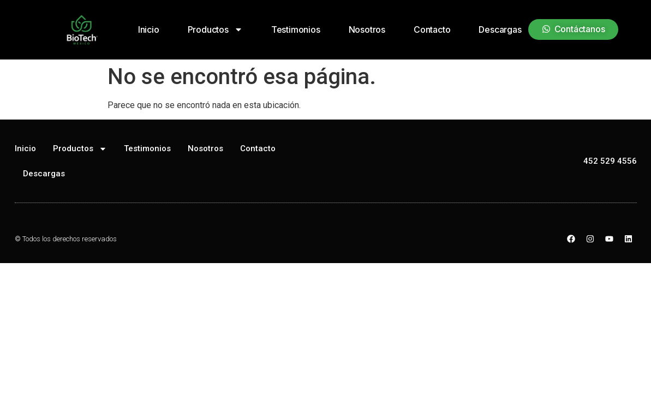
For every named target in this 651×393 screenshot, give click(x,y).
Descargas (500, 29)
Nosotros (367, 29)
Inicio (148, 29)
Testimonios (295, 29)
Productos (215, 29)
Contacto (432, 29)
